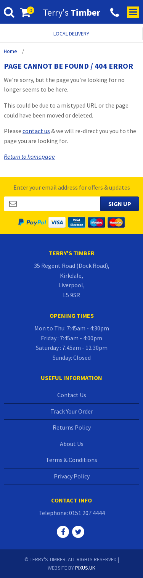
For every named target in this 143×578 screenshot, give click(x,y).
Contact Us (71, 395)
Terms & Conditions (71, 460)
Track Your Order (71, 411)
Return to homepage (29, 156)
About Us (72, 444)
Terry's (71, 12)
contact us (36, 131)
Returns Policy (72, 427)
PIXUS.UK (85, 567)
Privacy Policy (72, 476)
